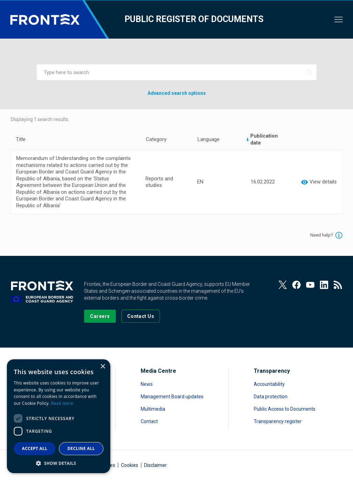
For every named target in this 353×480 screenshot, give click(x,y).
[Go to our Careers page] (99, 316)
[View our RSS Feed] (338, 285)
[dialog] (58, 416)
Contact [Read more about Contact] (149, 421)
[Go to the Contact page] (140, 316)
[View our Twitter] (283, 285)
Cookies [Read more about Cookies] (129, 465)
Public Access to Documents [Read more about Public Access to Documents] (284, 409)
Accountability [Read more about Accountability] (269, 384)
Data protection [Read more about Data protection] (271, 396)
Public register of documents (193, 19)
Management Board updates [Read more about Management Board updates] (172, 396)
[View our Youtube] (310, 285)
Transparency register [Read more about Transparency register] (278, 421)
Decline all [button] (81, 448)
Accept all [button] (35, 448)
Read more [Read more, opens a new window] (62, 403)
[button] (58, 463)
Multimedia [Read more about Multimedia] (153, 409)
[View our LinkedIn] (324, 285)
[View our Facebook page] (296, 285)
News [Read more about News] (147, 384)
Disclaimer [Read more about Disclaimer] (155, 465)
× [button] (102, 366)
